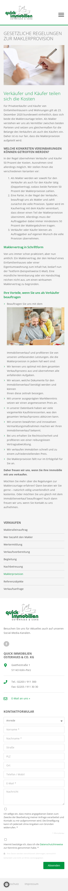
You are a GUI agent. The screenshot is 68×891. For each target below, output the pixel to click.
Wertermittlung (13, 544)
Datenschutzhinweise (51, 844)
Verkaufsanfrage (14, 588)
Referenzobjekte (13, 581)
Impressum (31, 884)
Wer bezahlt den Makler (18, 537)
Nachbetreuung (13, 566)
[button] (61, 14)
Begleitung (10, 559)
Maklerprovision (13, 574)
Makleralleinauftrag (16, 529)
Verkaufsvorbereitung (17, 551)
